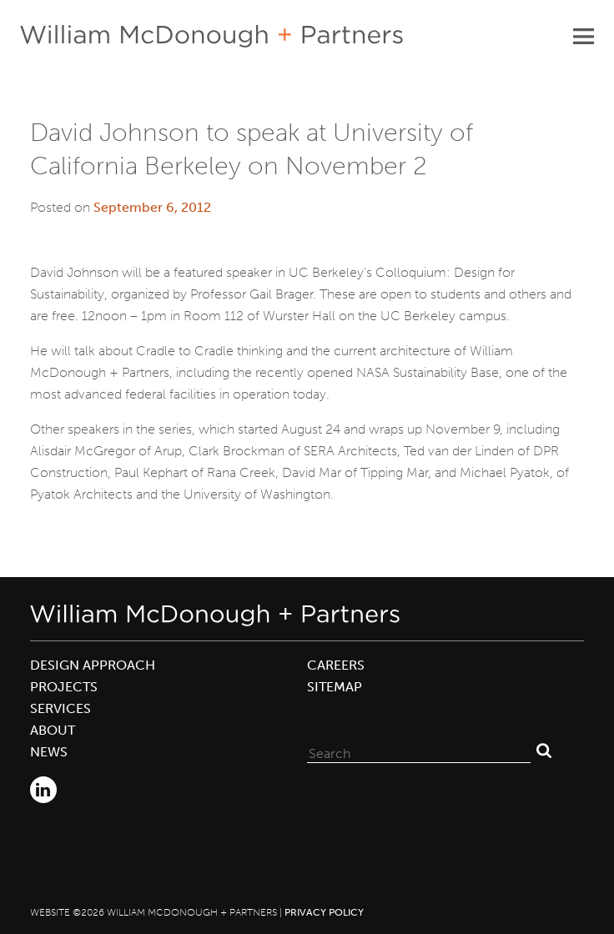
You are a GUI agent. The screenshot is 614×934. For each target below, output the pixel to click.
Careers (336, 665)
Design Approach (92, 665)
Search (544, 749)
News (49, 752)
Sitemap (334, 687)
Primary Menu (583, 36)
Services (60, 708)
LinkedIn (43, 789)
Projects (64, 687)
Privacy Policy (324, 912)
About (52, 730)
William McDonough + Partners (211, 36)
